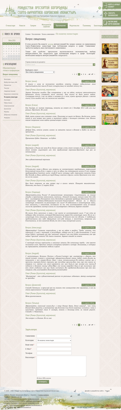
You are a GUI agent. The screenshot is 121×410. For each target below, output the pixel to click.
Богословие (7, 79)
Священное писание (9, 91)
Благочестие (7, 109)
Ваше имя (29, 345)
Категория (29, 340)
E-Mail (28, 349)
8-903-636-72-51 (33, 403)
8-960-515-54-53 (33, 399)
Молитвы (6, 112)
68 (89, 74)
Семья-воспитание (9, 106)
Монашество (7, 85)
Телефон (28, 353)
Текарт (107, 391)
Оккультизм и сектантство (11, 94)
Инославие (7, 100)
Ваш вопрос (30, 357)
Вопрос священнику (10, 74)
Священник (30, 336)
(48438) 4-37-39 (16, 397)
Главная (27, 34)
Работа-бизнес (8, 103)
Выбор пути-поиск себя (10, 82)
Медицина (7, 118)
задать (50, 44)
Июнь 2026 (11, 40)
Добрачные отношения (10, 115)
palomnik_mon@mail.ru (34, 401)
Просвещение (11, 64)
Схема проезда (43, 395)
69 (92, 74)
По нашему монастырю (11, 97)
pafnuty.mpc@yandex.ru (34, 405)
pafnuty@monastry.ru (24, 407)
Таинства (6, 88)
